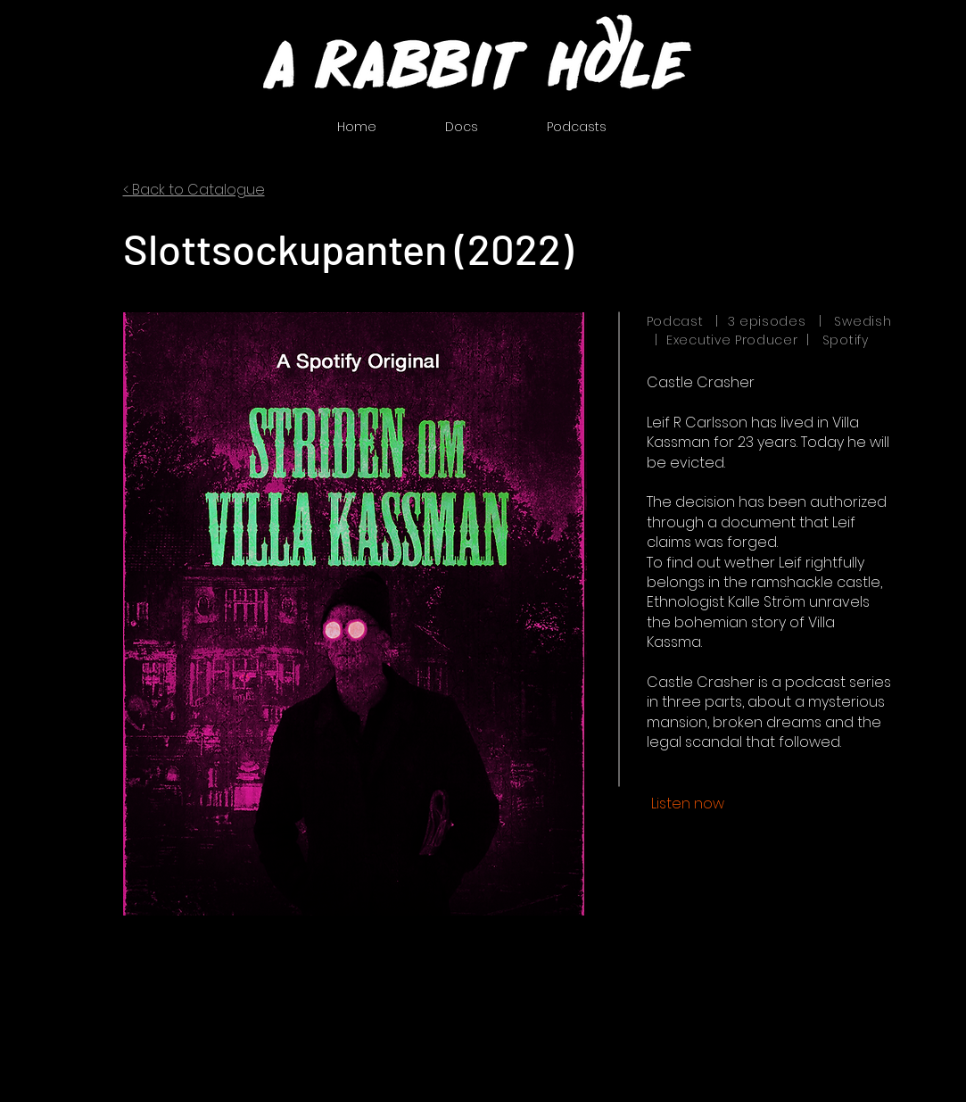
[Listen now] (688, 804)
